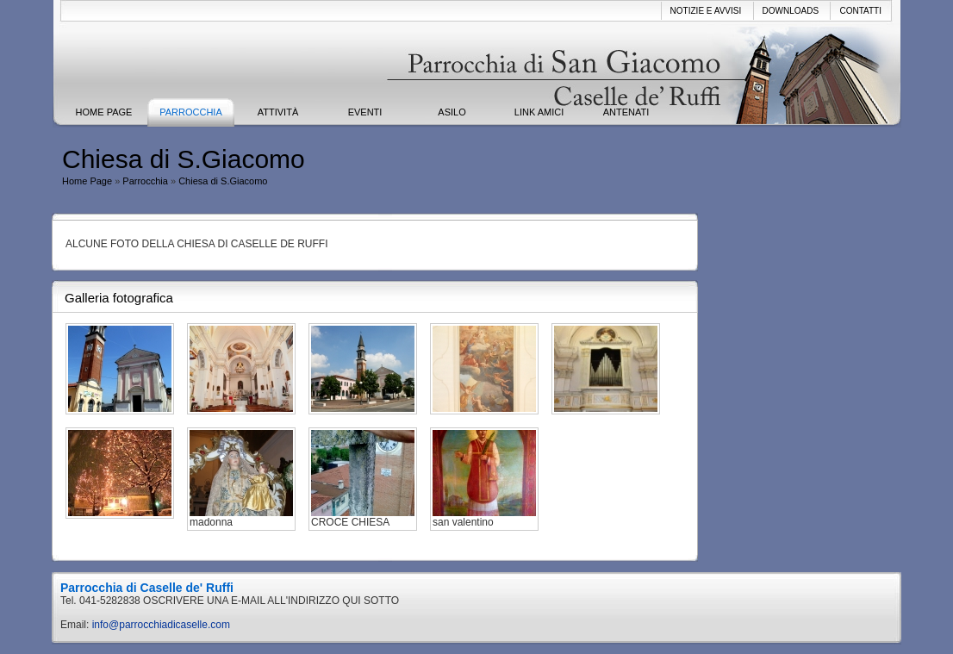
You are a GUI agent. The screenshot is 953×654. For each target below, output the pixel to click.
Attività (278, 112)
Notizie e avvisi (706, 11)
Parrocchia (190, 112)
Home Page (104, 112)
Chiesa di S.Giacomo (222, 181)
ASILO (451, 112)
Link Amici (539, 112)
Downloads (791, 11)
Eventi (365, 112)
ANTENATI (626, 112)
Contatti (860, 11)
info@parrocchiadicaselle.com (161, 625)
